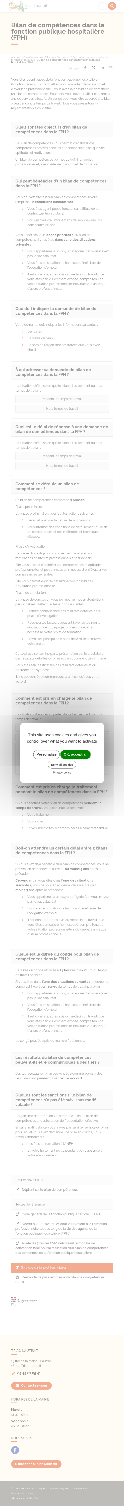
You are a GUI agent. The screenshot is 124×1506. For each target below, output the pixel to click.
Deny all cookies (62, 764)
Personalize (47, 754)
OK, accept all (75, 754)
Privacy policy (62, 772)
